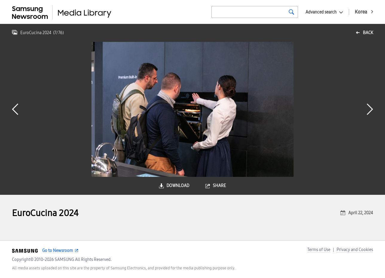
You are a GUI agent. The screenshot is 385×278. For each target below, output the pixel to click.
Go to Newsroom (57, 250)
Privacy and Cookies (355, 249)
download (177, 185)
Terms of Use (318, 249)
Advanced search (321, 12)
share (219, 185)
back (368, 32)
